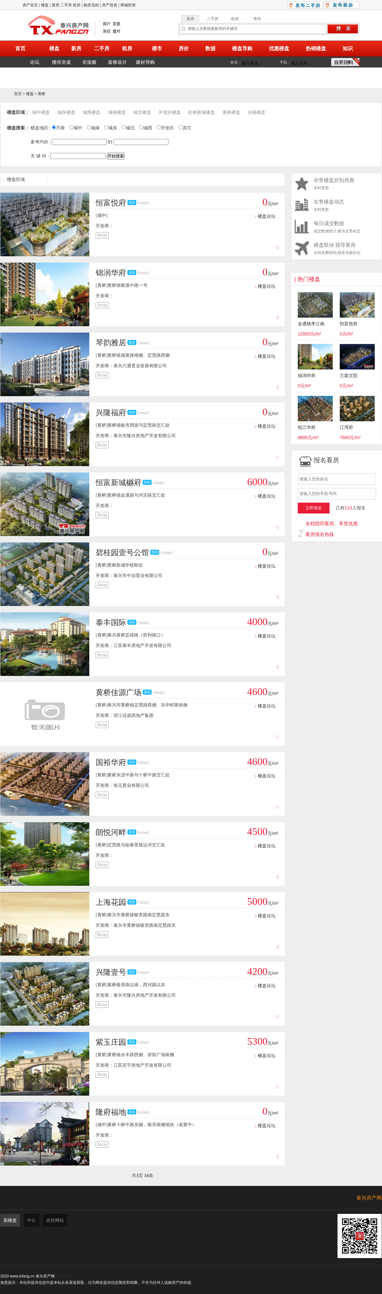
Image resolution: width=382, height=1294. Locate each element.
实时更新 (336, 183)
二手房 (66, 5)
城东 (110, 128)
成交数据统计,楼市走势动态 (336, 227)
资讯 (257, 19)
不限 (58, 128)
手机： (285, 62)
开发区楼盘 (170, 112)
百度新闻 (63, 1276)
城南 (93, 128)
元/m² (270, 203)
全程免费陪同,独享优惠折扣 (336, 248)
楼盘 (45, 5)
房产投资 (109, 5)
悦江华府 (307, 427)
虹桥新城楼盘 (201, 112)
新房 (55, 5)
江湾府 (346, 427)
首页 (18, 94)
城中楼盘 (41, 112)
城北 (128, 128)
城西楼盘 (91, 112)
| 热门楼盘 (307, 279)
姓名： (236, 62)
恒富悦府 (349, 323)
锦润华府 (307, 375)
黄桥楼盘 (231, 112)
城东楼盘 (66, 112)
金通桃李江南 (311, 323)
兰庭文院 (349, 375)
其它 (185, 128)
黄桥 (41, 94)
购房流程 (91, 5)
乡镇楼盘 (256, 112)
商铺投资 (128, 5)
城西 (145, 128)
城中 (75, 128)
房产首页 (30, 5)
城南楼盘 (117, 112)
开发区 (165, 128)
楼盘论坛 (265, 216)
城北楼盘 (142, 112)
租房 (76, 5)
